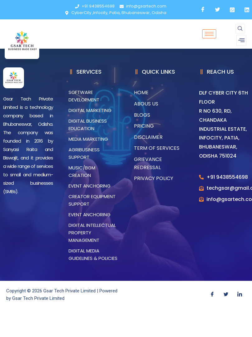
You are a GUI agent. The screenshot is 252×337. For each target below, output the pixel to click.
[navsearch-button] (240, 28)
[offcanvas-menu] (241, 40)
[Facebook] (212, 294)
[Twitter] (226, 294)
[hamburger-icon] (209, 33)
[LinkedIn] (239, 294)
